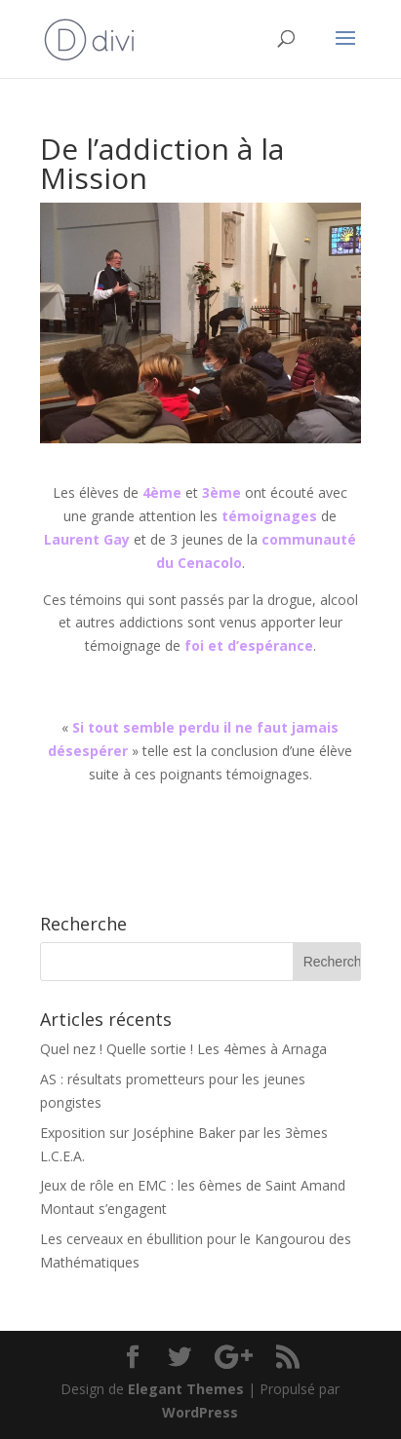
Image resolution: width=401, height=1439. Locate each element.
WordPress (200, 1412)
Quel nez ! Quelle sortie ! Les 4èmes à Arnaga (183, 1049)
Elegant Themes (186, 1389)
